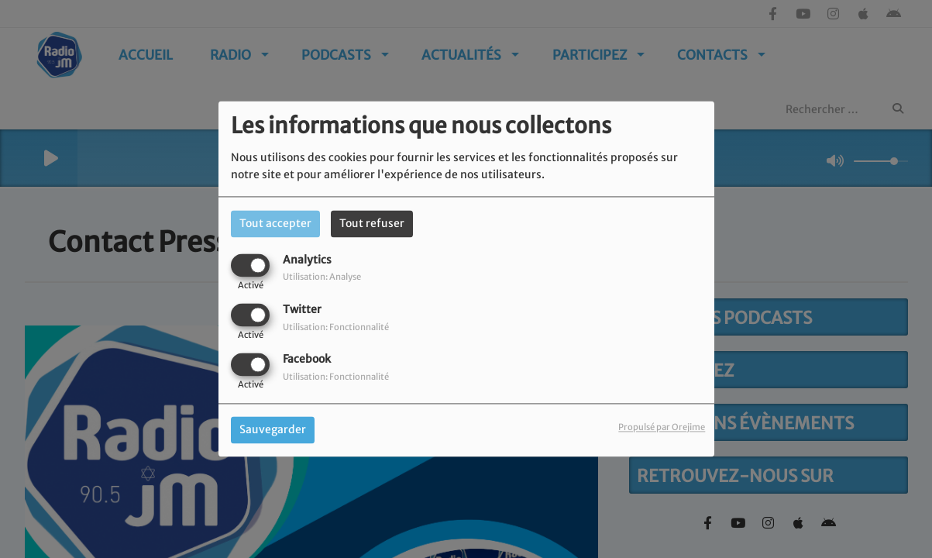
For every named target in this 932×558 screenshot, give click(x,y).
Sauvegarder (272, 430)
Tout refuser (371, 223)
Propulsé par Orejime (661, 427)
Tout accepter (275, 223)
